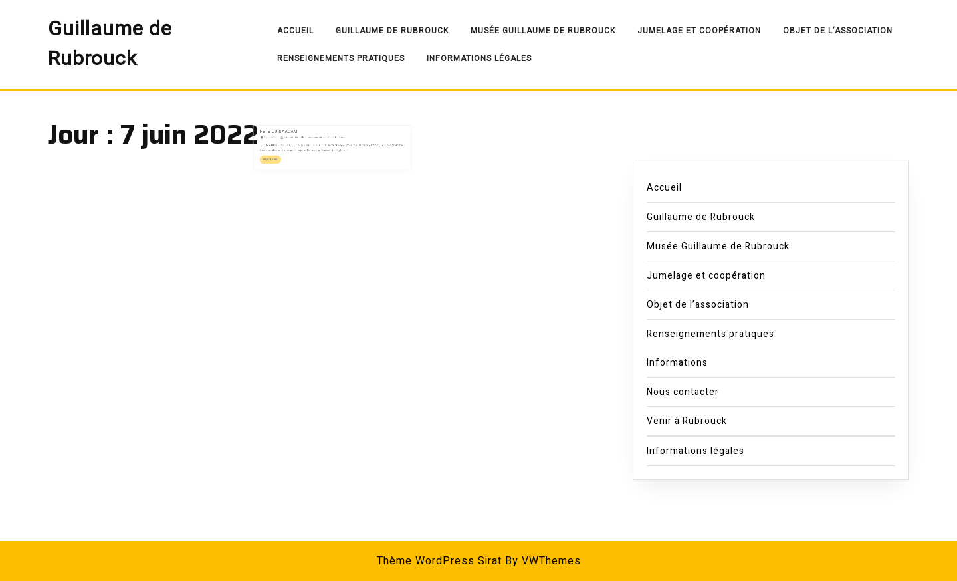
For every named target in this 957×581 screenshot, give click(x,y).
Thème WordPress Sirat (439, 561)
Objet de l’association (838, 31)
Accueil (295, 31)
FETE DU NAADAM (292, 132)
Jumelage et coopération (699, 31)
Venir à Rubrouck (687, 421)
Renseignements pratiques (341, 58)
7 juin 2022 (287, 136)
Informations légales (479, 58)
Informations (677, 363)
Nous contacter (683, 392)
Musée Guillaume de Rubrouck (543, 31)
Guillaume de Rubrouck (110, 44)
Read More (287, 153)
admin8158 (302, 136)
